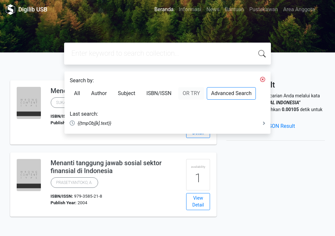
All (77, 93)
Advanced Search (231, 93)
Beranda (164, 9)
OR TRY (191, 93)
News (213, 9)
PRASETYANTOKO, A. (74, 182)
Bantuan (234, 9)
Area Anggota (299, 9)
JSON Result (280, 126)
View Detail (198, 201)
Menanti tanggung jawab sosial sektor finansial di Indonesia (106, 167)
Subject (126, 93)
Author (99, 93)
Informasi (190, 9)
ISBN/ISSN (159, 93)
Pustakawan (263, 9)
